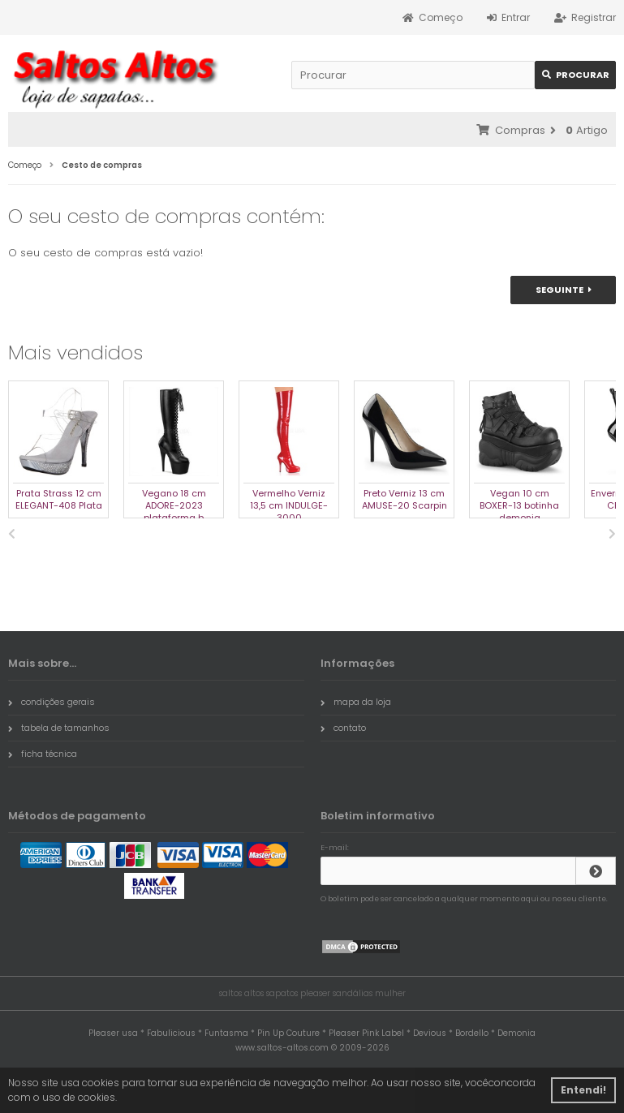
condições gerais (51, 701)
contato (343, 727)
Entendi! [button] (583, 1090)
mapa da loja (356, 701)
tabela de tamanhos (59, 727)
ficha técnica (42, 753)
